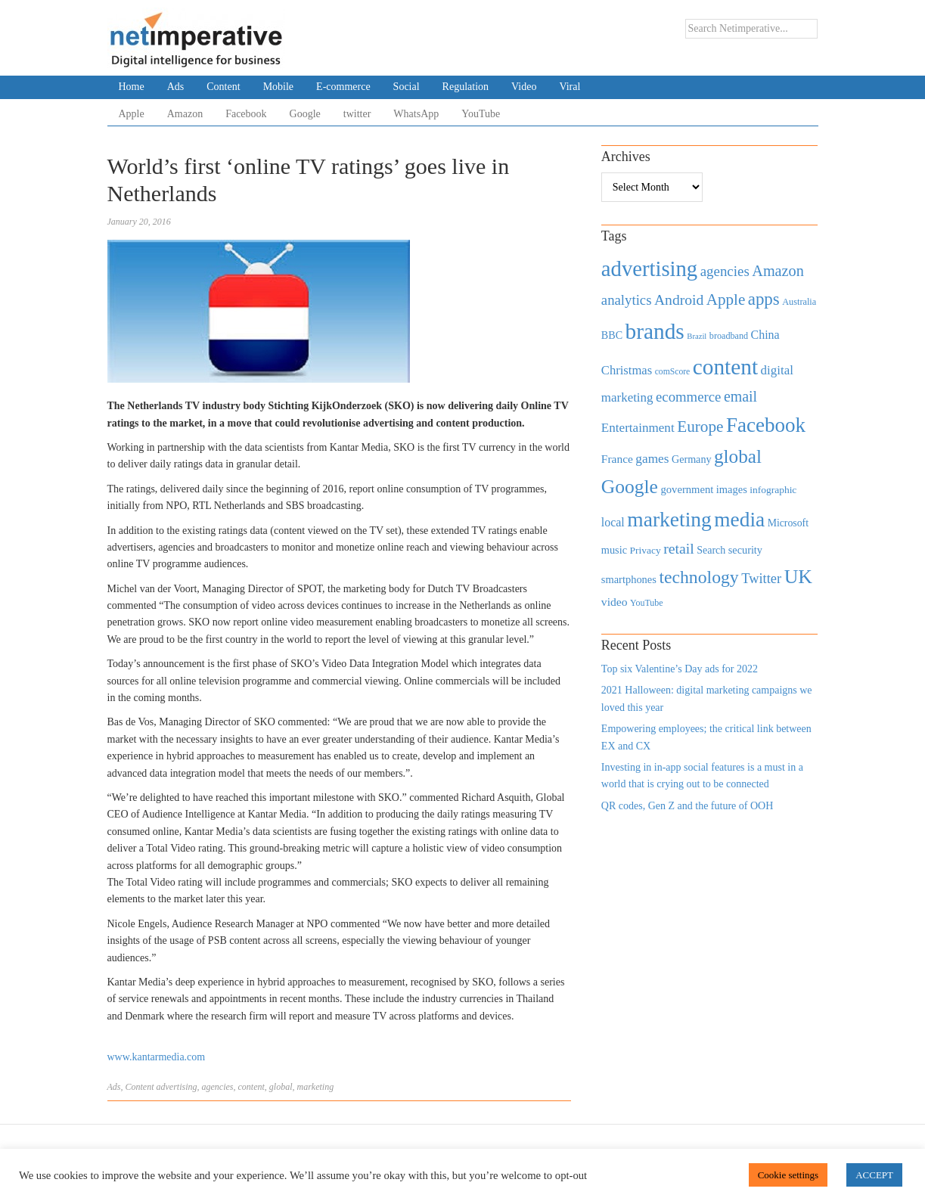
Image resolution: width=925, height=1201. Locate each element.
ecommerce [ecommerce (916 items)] (688, 397)
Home (131, 86)
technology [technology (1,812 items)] (698, 577)
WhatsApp (416, 113)
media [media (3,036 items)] (739, 519)
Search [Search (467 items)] (711, 550)
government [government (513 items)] (686, 489)
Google (305, 113)
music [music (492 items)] (614, 550)
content (250, 1087)
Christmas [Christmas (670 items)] (626, 370)
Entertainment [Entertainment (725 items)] (638, 428)
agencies (218, 1087)
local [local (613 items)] (613, 522)
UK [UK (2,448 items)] (798, 577)
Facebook (245, 113)
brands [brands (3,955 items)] (654, 331)
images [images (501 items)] (731, 489)
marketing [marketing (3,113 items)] (669, 519)
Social (406, 86)
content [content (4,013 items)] (725, 367)
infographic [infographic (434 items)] (773, 489)
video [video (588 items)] (614, 601)
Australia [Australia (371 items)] (799, 301)
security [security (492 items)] (745, 550)
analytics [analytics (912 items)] (626, 300)
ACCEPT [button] (874, 1175)
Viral (569, 86)
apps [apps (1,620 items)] (764, 299)
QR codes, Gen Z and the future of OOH (687, 806)
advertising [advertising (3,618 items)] (649, 268)
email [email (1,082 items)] (740, 396)
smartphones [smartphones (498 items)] (629, 579)
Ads (176, 86)
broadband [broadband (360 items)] (728, 336)
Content (223, 86)
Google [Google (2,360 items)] (629, 487)
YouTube (480, 113)
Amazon (185, 113)
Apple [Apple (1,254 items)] (725, 299)
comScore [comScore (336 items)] (673, 372)
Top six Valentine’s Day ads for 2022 (679, 669)
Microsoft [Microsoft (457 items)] (788, 523)
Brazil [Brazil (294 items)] (696, 336)
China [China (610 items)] (765, 334)
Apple (131, 113)
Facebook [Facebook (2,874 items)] (765, 425)
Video (523, 86)
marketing (315, 1087)
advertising (177, 1087)
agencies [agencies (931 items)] (725, 271)
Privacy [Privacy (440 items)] (644, 550)
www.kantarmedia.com (156, 1057)
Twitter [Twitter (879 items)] (761, 578)
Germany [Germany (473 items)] (692, 459)
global (281, 1087)
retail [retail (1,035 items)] (678, 548)
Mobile (278, 86)
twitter (357, 113)
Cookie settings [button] (788, 1175)
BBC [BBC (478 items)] (611, 335)
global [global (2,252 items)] (738, 456)
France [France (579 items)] (617, 458)
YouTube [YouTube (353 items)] (646, 602)
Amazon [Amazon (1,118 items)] (778, 270)
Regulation (465, 86)
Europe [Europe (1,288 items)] (700, 426)
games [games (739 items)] (652, 459)
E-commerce (343, 86)
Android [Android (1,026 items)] (678, 300)
